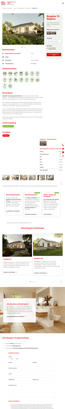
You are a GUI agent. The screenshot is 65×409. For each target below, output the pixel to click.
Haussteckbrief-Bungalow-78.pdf (52, 49)
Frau (12, 400)
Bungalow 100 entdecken (40, 318)
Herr (17, 400)
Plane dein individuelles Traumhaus (15, 358)
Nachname (34, 404)
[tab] (30, 323)
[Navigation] (63, 3)
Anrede (10, 398)
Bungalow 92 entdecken (9, 317)
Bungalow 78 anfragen (13, 260)
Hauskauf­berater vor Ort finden (53, 54)
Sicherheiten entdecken (31, 227)
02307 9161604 (10, 4)
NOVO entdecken (48, 227)
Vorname (10, 404)
